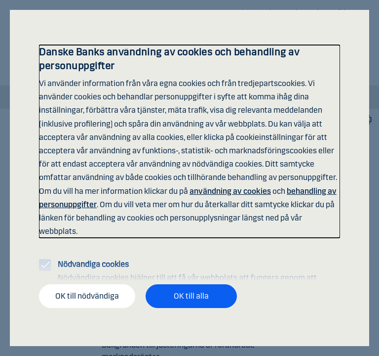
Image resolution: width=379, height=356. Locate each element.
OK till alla (191, 296)
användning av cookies (230, 191)
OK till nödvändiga (87, 296)
